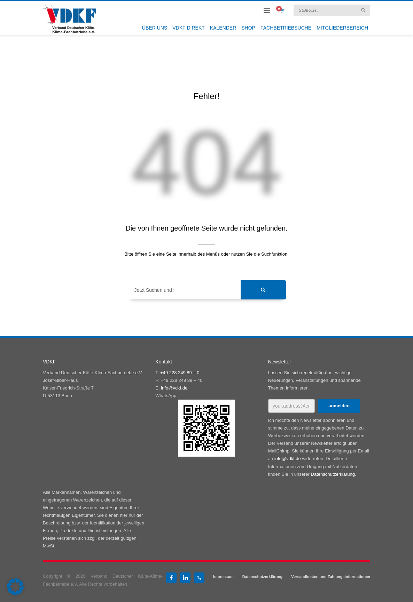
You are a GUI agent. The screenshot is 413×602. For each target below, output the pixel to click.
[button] (15, 586)
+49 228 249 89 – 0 (179, 372)
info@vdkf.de (174, 388)
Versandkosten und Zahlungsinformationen (330, 577)
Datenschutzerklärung (333, 474)
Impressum (223, 577)
